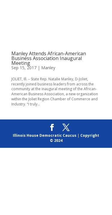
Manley (48, 67)
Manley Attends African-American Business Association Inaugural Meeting (48, 58)
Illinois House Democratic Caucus (44, 135)
